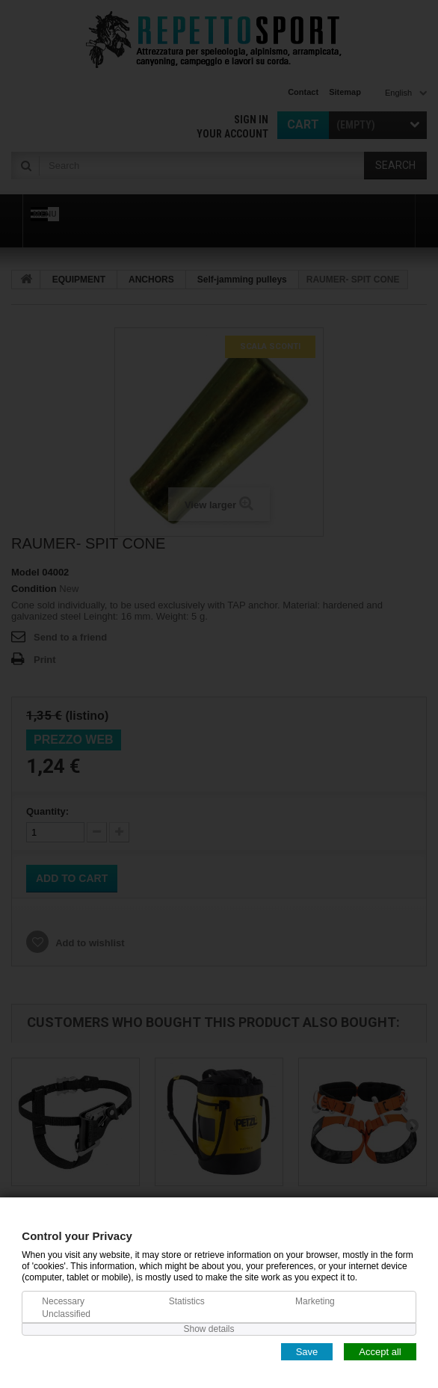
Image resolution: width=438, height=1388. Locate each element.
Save (307, 1351)
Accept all (380, 1351)
